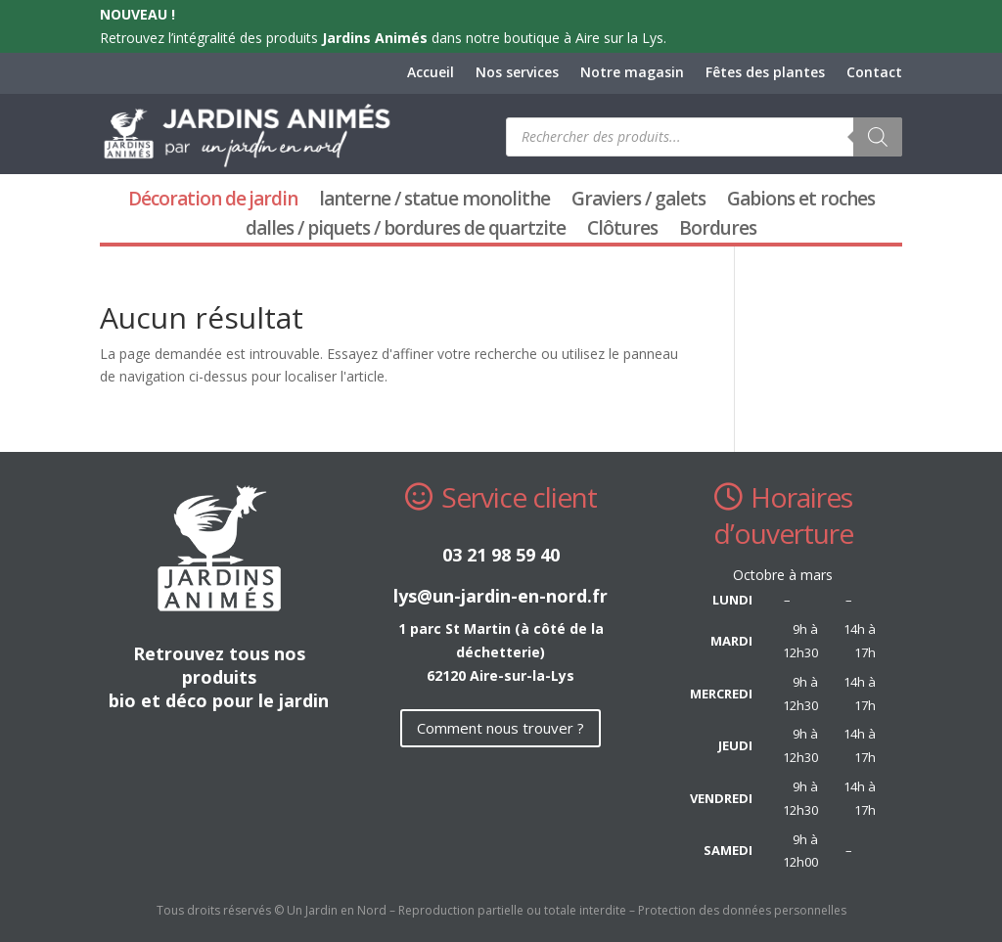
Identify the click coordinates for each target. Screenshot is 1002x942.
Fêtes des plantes (765, 73)
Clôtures (622, 231)
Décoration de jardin (212, 201)
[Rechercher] (877, 137)
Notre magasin (632, 73)
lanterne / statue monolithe (434, 201)
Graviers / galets (638, 201)
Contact (874, 73)
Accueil (430, 73)
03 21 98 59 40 (501, 554)
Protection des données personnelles (742, 910)
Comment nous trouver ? (500, 728)
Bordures (717, 231)
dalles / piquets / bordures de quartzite (406, 231)
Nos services (517, 73)
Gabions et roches (801, 201)
